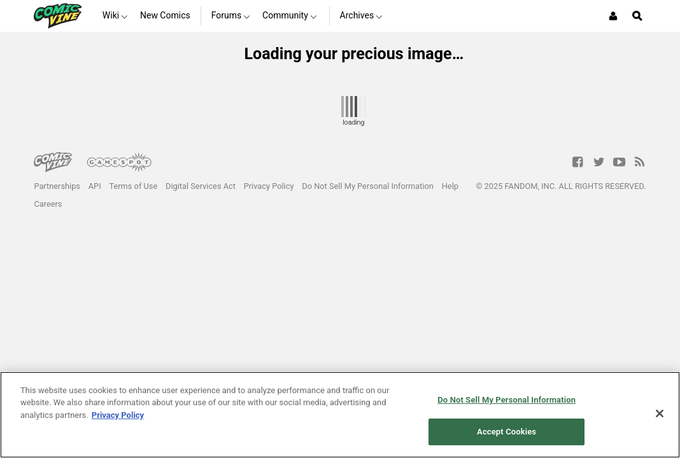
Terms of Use (133, 186)
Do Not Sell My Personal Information (368, 186)
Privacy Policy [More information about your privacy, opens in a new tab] (118, 415)
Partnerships (57, 186)
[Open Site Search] (637, 16)
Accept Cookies (506, 431)
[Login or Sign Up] (613, 16)
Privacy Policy (269, 186)
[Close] (660, 413)
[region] (340, 414)
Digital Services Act (201, 186)
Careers (48, 204)
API (95, 186)
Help (450, 186)
